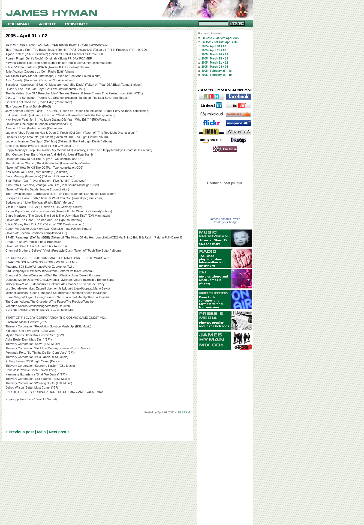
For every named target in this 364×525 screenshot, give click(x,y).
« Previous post (19, 432)
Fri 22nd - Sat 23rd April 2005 (220, 38)
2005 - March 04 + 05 (214, 66)
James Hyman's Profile (225, 218)
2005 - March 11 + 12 (214, 62)
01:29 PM (184, 412)
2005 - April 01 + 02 (213, 50)
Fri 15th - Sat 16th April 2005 (219, 42)
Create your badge (224, 222)
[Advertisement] (225, 438)
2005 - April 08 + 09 (213, 46)
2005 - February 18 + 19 (216, 74)
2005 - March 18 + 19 (214, 58)
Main (41, 432)
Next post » (59, 432)
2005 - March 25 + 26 (214, 54)
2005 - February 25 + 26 (216, 70)
